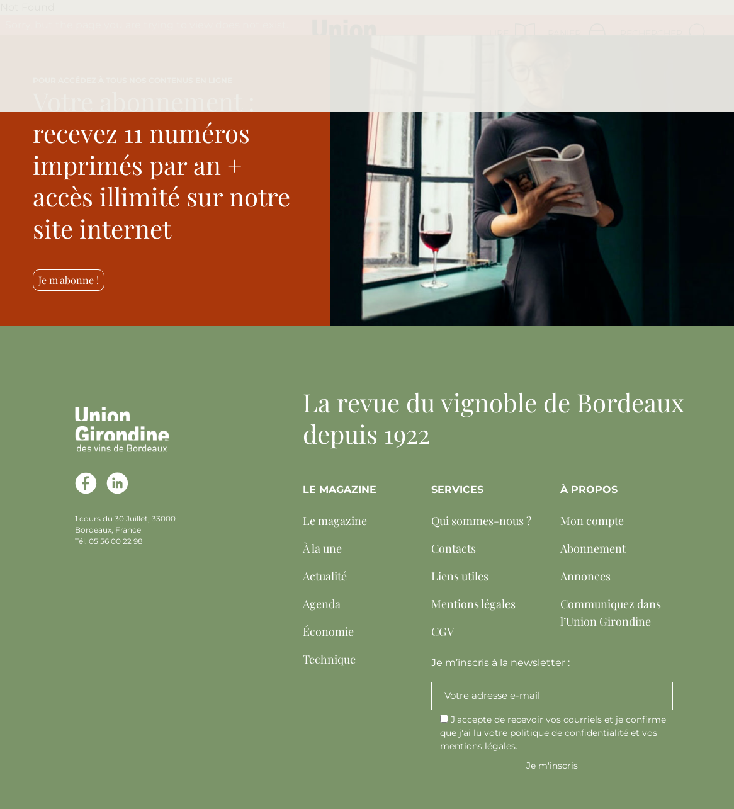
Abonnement (593, 548)
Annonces (585, 576)
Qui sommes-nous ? (481, 520)
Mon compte (592, 520)
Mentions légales (473, 603)
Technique (329, 659)
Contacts (453, 548)
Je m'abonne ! (68, 279)
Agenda (322, 603)
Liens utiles (459, 576)
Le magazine (335, 520)
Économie (328, 631)
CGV (442, 631)
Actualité (325, 576)
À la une (322, 548)
